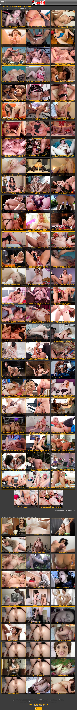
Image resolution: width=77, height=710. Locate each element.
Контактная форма (33, 704)
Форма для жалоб (43, 704)
